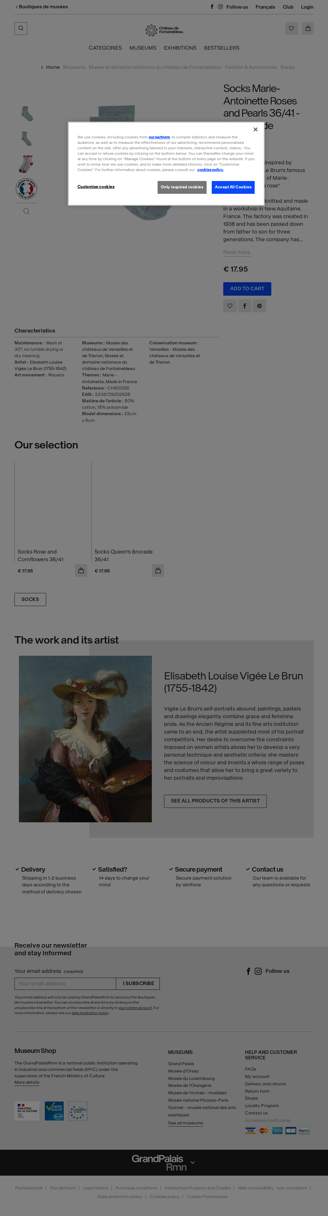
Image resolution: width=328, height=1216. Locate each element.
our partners (159, 137)
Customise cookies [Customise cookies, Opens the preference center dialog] (96, 187)
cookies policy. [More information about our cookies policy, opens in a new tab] (210, 170)
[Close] (256, 129)
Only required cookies (182, 187)
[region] (166, 164)
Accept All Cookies (233, 187)
